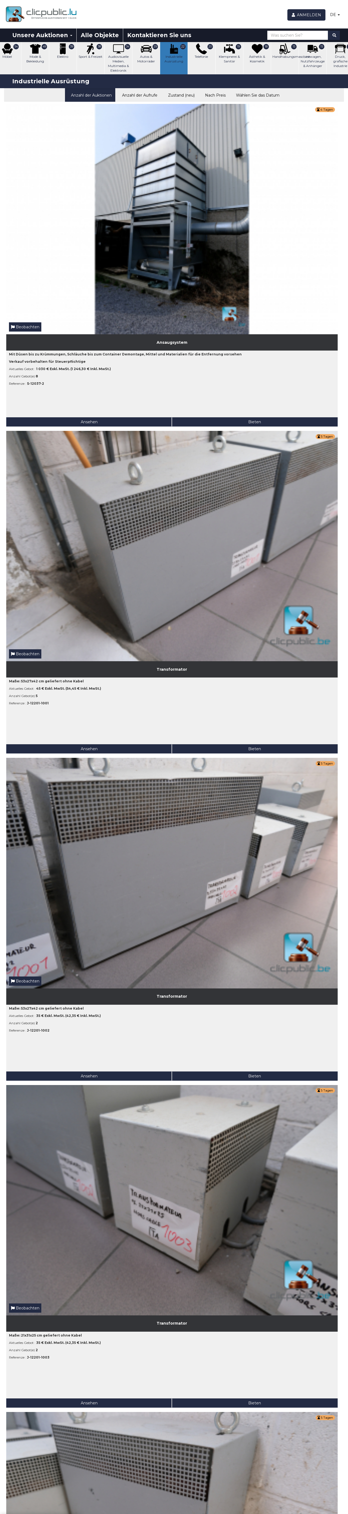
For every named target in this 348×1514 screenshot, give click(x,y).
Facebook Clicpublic (305, 1430)
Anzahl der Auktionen (90, 95)
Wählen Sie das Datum (256, 95)
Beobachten (25, 152)
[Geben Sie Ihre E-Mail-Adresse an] (37, 1478)
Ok (76, 1478)
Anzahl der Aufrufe (138, 95)
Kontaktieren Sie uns (159, 35)
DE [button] (335, 14)
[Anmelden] (306, 15)
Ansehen (26, 247)
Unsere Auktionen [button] (42, 35)
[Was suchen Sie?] (297, 35)
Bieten (66, 247)
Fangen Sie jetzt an (130, 1489)
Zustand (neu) (179, 95)
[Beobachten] (181, 1457)
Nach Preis (214, 95)
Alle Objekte (100, 35)
